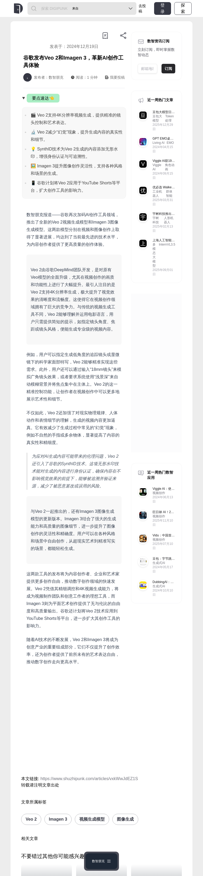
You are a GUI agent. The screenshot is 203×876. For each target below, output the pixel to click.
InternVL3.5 (167, 244)
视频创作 (159, 493)
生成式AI (159, 563)
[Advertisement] (74, 721)
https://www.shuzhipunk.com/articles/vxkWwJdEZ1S (89, 778)
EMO (170, 143)
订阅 (168, 68)
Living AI (158, 143)
